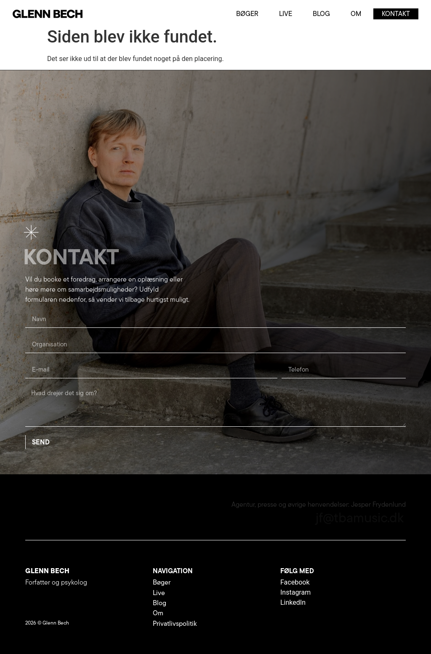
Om (356, 14)
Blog (321, 14)
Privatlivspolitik (175, 623)
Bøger (247, 14)
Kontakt (396, 14)
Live (285, 14)
